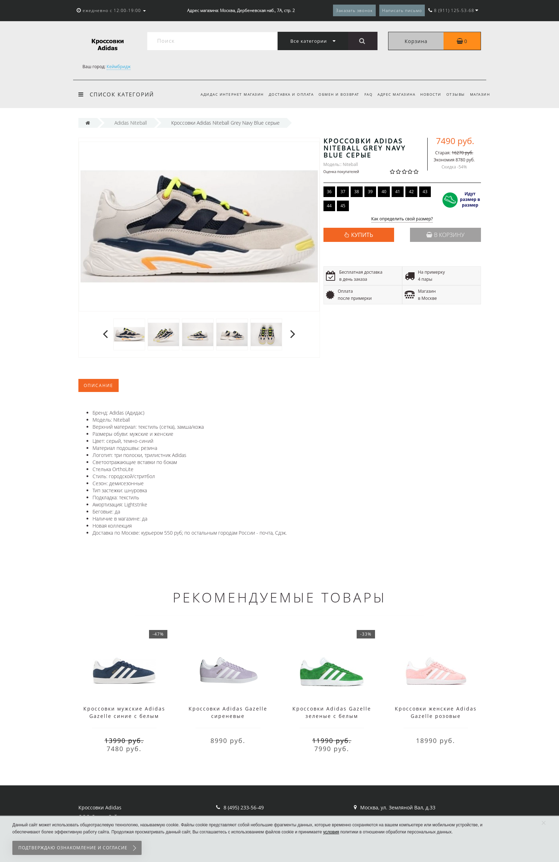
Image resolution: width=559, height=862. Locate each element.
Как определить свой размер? (402, 219)
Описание (98, 385)
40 (383, 192)
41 (397, 192)
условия (331, 832)
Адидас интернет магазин (224, 94)
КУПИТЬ (362, 234)
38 (356, 192)
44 (329, 206)
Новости (428, 94)
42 (411, 192)
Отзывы (454, 94)
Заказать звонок (354, 10)
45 (342, 206)
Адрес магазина (393, 94)
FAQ (364, 94)
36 (329, 192)
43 (425, 192)
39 (370, 192)
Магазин (480, 94)
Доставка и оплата (284, 94)
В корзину (445, 235)
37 (342, 192)
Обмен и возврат (333, 94)
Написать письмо (402, 10)
